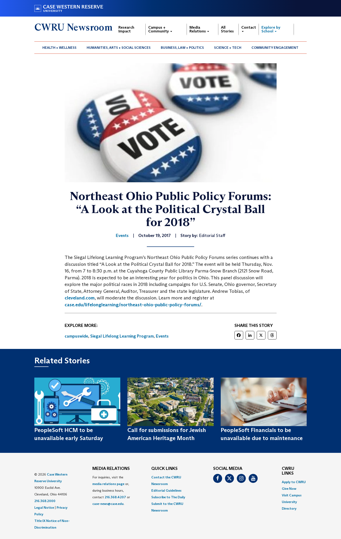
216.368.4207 (115, 497)
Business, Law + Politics (182, 47)
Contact (248, 28)
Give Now (289, 488)
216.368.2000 (44, 501)
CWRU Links (288, 471)
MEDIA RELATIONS (111, 468)
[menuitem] (59, 47)
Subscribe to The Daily (168, 497)
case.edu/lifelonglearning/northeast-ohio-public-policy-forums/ (133, 304)
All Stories (227, 29)
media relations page (108, 484)
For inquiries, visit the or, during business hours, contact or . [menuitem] (111, 490)
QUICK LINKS (164, 468)
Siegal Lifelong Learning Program (122, 336)
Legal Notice (44, 507)
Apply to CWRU (294, 482)
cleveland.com (80, 298)
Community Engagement (274, 47)
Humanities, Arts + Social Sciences (119, 47)
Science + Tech (227, 47)
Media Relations (199, 29)
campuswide (76, 336)
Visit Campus (291, 495)
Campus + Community (160, 29)
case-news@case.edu (108, 504)
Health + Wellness (59, 47)
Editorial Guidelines (166, 490)
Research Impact (126, 29)
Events (162, 336)
